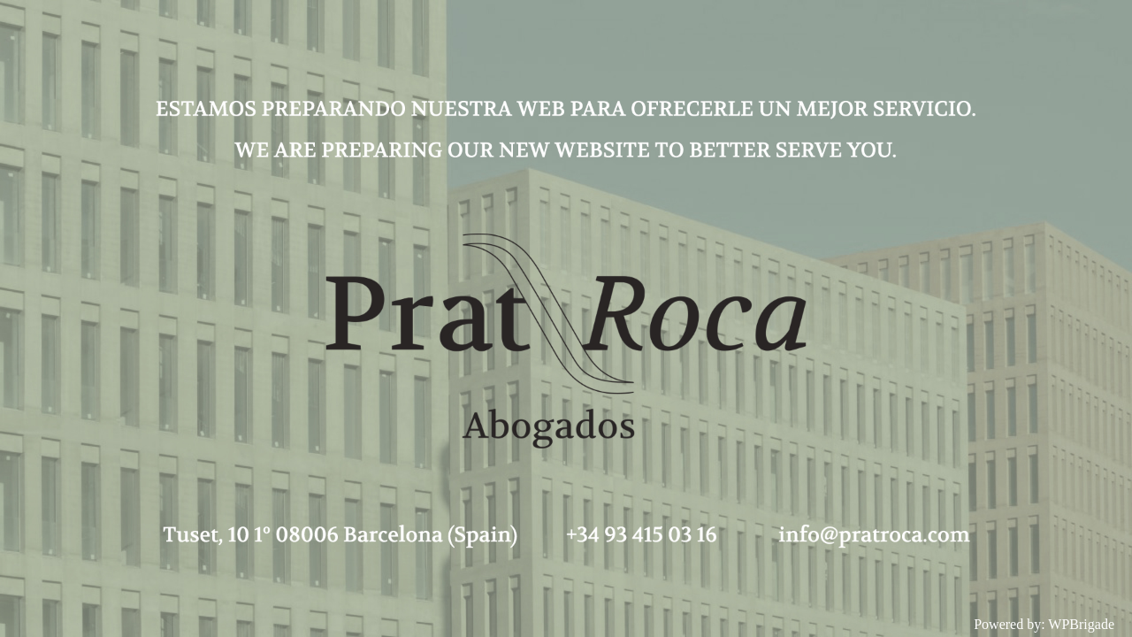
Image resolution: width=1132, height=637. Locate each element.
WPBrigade (1081, 624)
